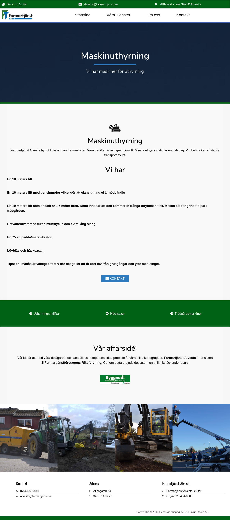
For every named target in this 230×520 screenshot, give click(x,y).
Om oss (153, 15)
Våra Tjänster (118, 15)
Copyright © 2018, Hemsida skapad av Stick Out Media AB (172, 512)
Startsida (83, 15)
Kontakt (183, 15)
